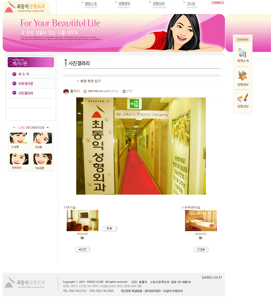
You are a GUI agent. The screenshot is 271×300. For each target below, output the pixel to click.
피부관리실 (192, 207)
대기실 (71, 207)
